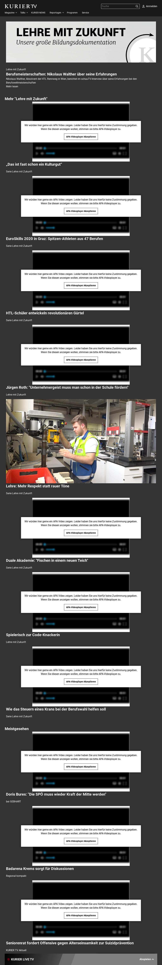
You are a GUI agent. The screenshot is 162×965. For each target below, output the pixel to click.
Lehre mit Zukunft (16, 69)
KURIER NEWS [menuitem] (38, 12)
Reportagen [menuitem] (55, 12)
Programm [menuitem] (72, 12)
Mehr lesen (12, 86)
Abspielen (147, 959)
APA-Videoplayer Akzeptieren (81, 136)
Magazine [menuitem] (9, 12)
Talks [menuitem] (22, 12)
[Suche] (117, 6)
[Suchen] (137, 6)
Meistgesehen (17, 729)
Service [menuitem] (85, 12)
